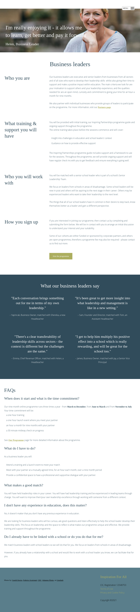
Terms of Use (106, 588)
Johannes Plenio (48, 580)
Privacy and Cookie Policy (112, 592)
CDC (39, 580)
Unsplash (60, 580)
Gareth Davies (17, 580)
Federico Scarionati (30, 580)
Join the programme (61, 256)
